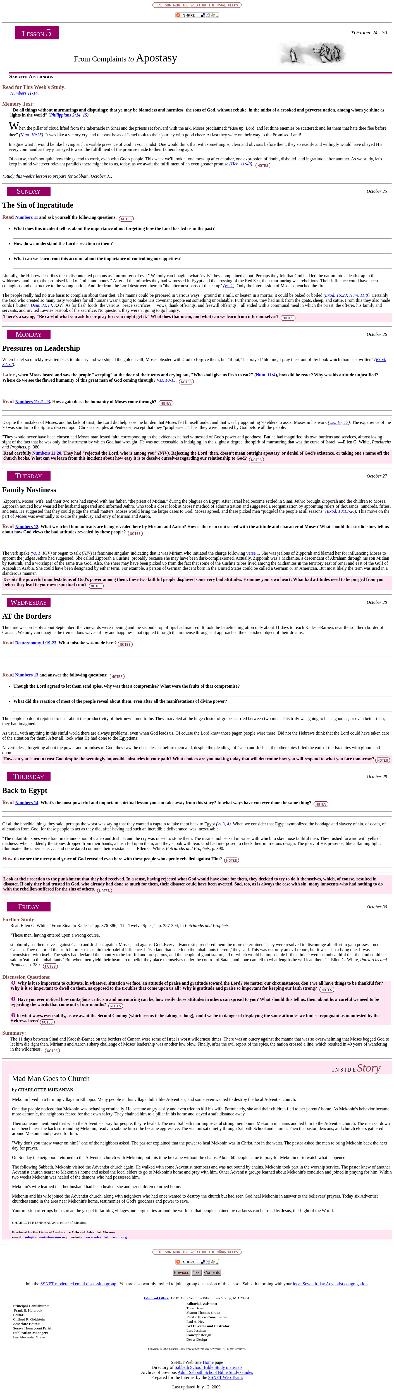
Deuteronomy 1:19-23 (35, 642)
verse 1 (252, 553)
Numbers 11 (26, 217)
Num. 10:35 (31, 134)
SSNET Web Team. (225, 1377)
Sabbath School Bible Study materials (209, 1367)
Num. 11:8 (358, 295)
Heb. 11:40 (241, 164)
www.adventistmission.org (105, 1237)
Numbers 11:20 (46, 453)
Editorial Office (156, 1298)
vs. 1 (229, 285)
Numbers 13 (26, 675)
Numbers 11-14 (24, 93)
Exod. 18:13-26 (341, 511)
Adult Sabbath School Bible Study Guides (215, 1372)
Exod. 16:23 (336, 295)
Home (208, 1362)
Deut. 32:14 (41, 305)
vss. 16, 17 (338, 422)
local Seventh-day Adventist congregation (330, 1283)
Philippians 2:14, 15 (68, 115)
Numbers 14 (26, 802)
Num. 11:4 (265, 374)
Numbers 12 (26, 526)
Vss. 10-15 (166, 380)
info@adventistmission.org (46, 1237)
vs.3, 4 (223, 823)
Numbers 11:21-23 (32, 401)
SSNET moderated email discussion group (78, 1283)
